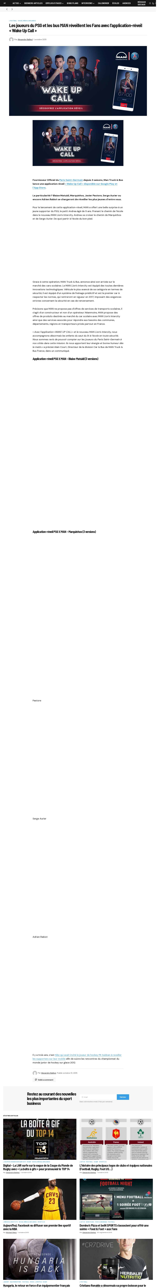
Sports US (103, 1162)
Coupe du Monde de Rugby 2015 (15, 1162)
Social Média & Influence (27, 21)
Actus (83, 1162)
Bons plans (90, 1222)
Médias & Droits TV (11, 1222)
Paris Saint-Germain (71, 180)
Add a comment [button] (45, 1080)
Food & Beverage (101, 1222)
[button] (4, 3)
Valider (123, 1097)
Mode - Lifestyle (36, 1282)
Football (13, 21)
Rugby (29, 1162)
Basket (6, 1282)
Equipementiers (15, 1282)
